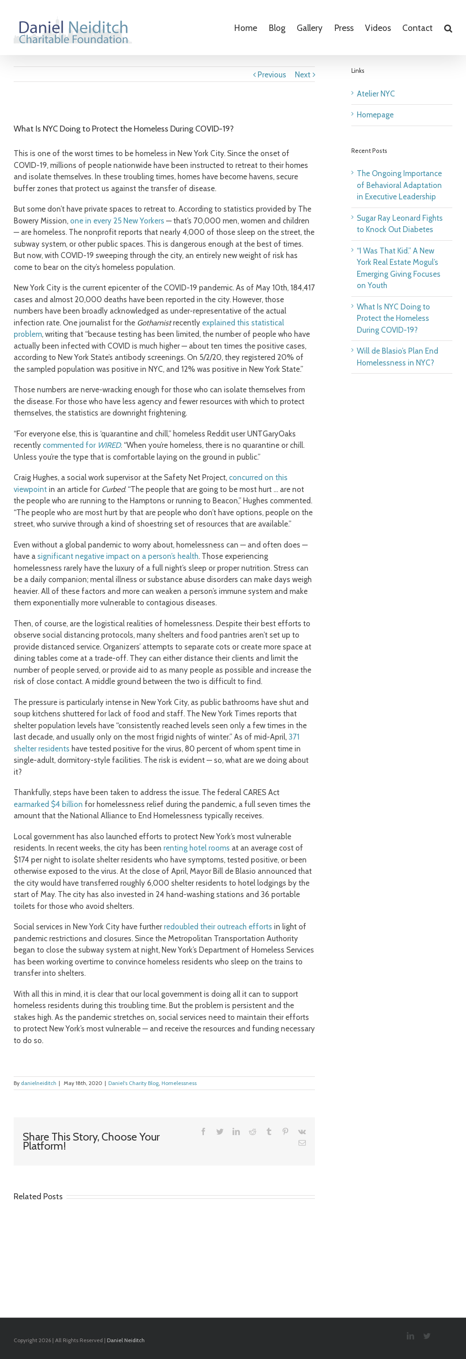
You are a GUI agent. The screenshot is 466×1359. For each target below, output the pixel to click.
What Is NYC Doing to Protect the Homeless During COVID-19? (393, 318)
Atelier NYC (376, 93)
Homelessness (179, 1083)
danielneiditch (38, 1083)
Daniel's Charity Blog (133, 1083)
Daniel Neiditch (126, 1340)
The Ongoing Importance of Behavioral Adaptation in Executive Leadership (399, 185)
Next (302, 74)
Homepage (375, 114)
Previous (272, 74)
